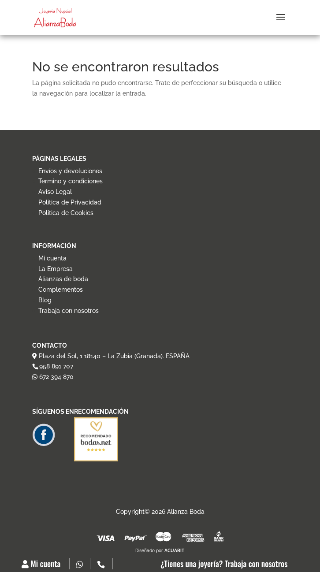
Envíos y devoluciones (70, 171)
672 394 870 (53, 376)
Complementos (60, 289)
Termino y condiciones (70, 181)
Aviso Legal (55, 191)
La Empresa (55, 268)
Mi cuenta (41, 563)
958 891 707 (56, 366)
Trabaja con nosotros (68, 310)
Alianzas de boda (63, 278)
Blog (45, 300)
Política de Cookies (65, 212)
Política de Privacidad (69, 202)
